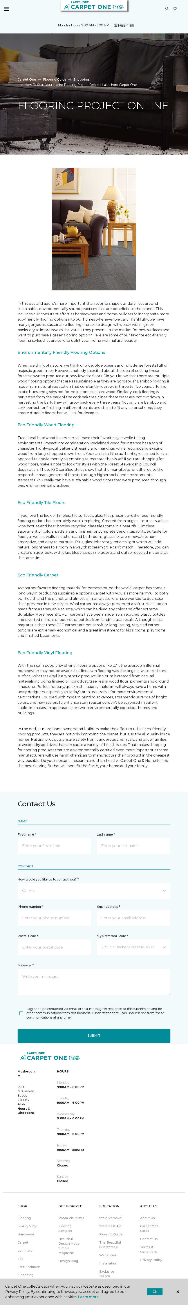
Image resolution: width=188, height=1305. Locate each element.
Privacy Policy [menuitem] (151, 1260)
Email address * (108, 906)
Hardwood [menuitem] (26, 1234)
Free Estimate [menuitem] (29, 1267)
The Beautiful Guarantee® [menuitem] (110, 1244)
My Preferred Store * (112, 936)
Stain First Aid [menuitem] (110, 1226)
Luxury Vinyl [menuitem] (27, 1226)
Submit (94, 1035)
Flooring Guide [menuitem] (111, 1234)
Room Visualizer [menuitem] (71, 1218)
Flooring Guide (54, 79)
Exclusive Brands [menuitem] (106, 1274)
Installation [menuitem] (108, 1263)
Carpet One (27, 79)
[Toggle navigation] (6, 9)
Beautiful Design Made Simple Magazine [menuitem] (69, 1246)
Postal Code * (28, 936)
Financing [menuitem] (25, 1275)
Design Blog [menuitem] (68, 1261)
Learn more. (88, 1297)
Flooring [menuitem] (24, 1218)
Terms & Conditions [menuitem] (148, 1249)
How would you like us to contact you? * (48, 879)
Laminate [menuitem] (25, 1251)
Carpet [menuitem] (23, 1242)
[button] (167, 9)
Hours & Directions (26, 1111)
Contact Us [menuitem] (149, 1239)
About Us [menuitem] (147, 1218)
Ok (155, 1292)
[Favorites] (175, 9)
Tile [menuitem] (21, 1259)
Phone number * (30, 906)
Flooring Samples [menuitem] (65, 1228)
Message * (25, 965)
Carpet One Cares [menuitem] (149, 1228)
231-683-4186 (124, 26)
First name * (27, 834)
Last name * (106, 834)
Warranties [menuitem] (108, 1255)
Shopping (81, 79)
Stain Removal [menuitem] (110, 1218)
